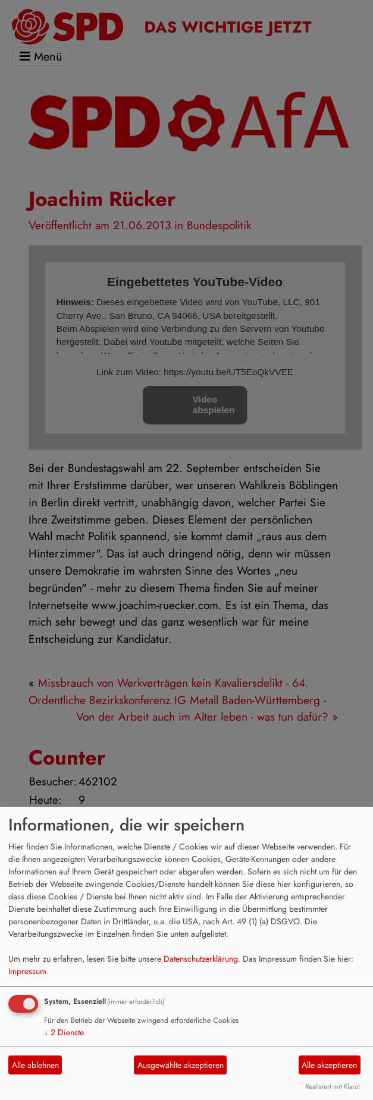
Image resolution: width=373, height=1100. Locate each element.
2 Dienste (64, 1032)
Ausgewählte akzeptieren (180, 1065)
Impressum (27, 971)
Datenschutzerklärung (201, 959)
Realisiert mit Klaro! (332, 1086)
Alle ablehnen (35, 1065)
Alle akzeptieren (329, 1065)
